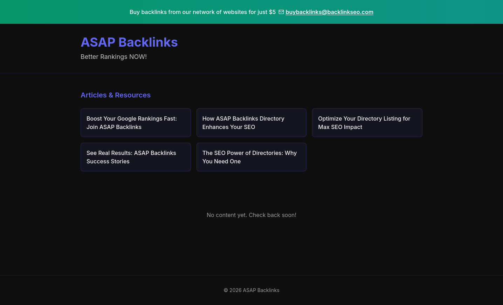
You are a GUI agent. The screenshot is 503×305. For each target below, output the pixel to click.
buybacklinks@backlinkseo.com (325, 11)
